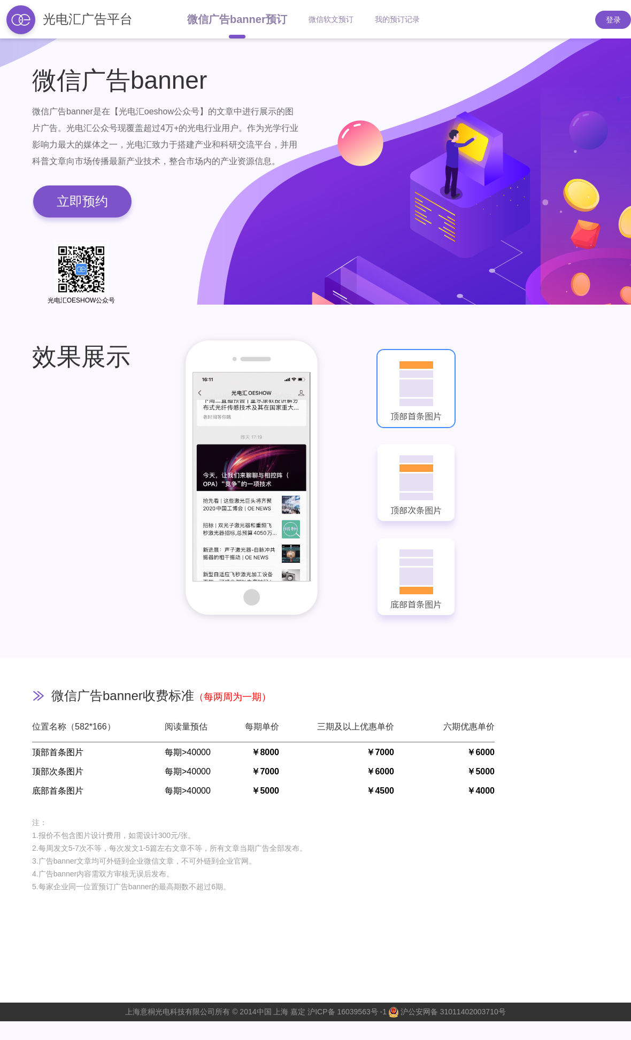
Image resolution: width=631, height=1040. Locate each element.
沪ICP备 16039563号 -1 (347, 1011)
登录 (613, 19)
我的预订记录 (397, 19)
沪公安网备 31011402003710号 (447, 1011)
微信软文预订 (331, 19)
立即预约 (82, 201)
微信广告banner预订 (237, 19)
